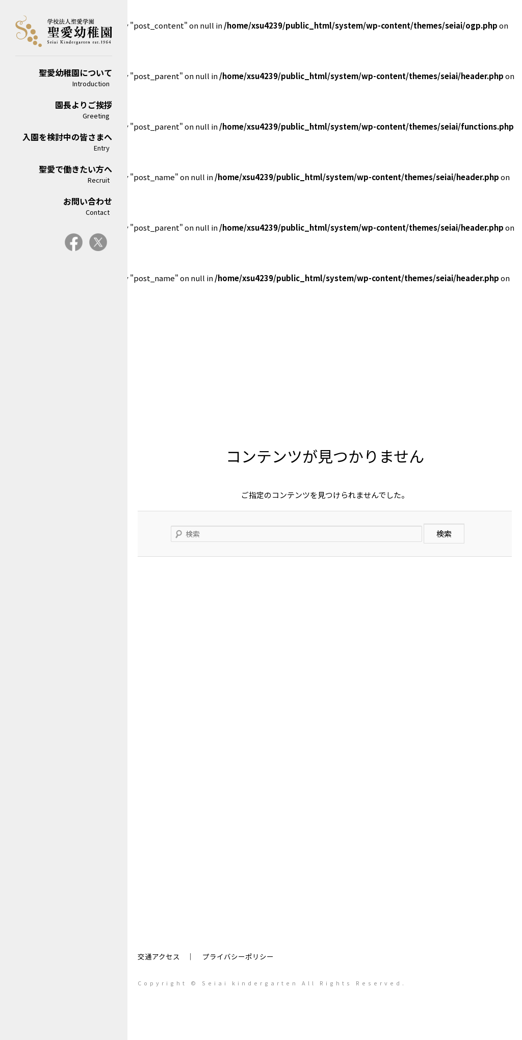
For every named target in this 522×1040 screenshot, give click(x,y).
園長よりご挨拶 (63, 109)
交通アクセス (159, 956)
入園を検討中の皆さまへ (63, 142)
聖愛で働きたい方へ (63, 174)
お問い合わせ (63, 206)
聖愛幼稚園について (63, 77)
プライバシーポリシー (238, 956)
